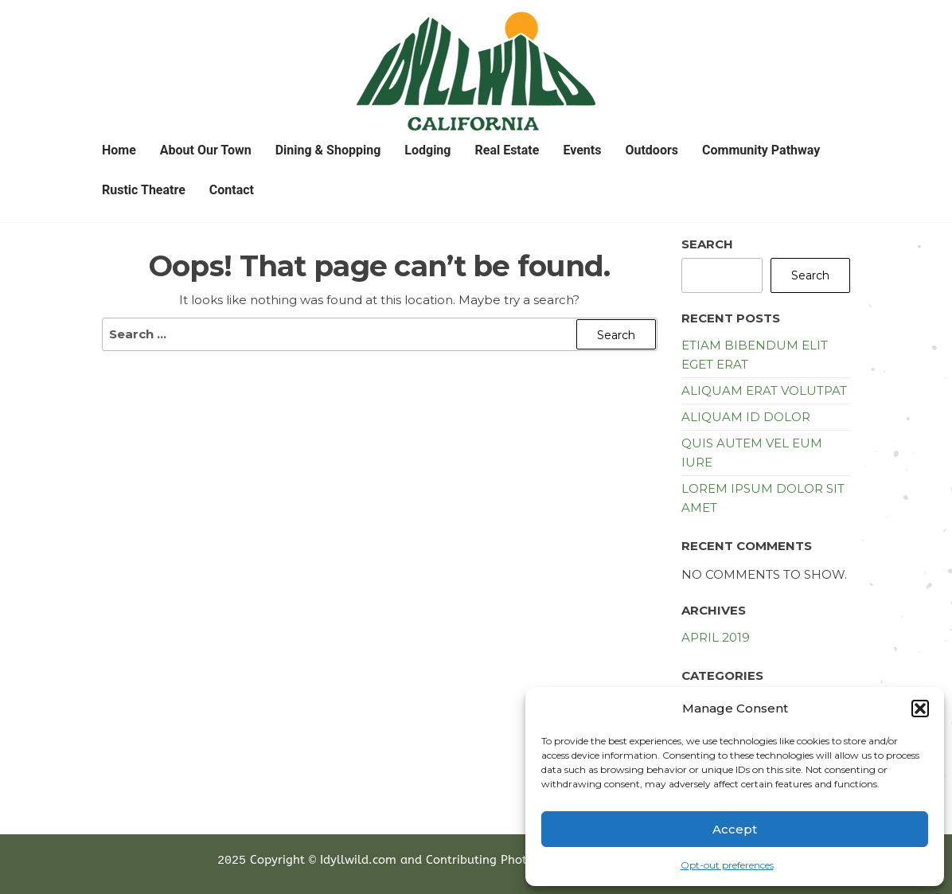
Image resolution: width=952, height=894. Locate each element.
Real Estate (506, 150)
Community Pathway (761, 150)
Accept (734, 829)
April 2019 (715, 637)
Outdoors (651, 150)
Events (582, 150)
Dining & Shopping (328, 150)
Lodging (427, 150)
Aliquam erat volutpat (764, 390)
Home (119, 150)
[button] (920, 708)
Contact (231, 189)
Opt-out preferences (727, 865)
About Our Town (206, 150)
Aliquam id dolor (745, 416)
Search (707, 244)
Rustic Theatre (143, 189)
